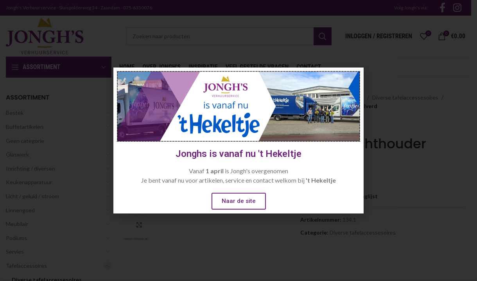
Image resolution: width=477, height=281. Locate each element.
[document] (238, 140)
